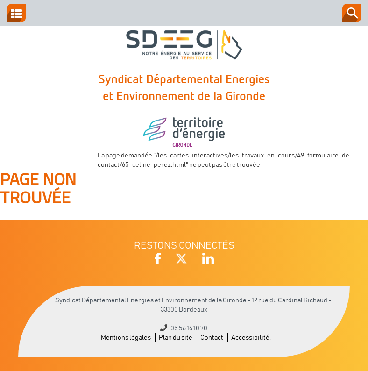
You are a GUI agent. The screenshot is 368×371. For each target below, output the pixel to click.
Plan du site (175, 338)
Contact (211, 338)
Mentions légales (126, 338)
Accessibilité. (251, 338)
